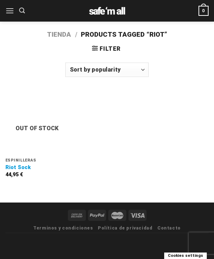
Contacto (169, 228)
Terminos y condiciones (63, 228)
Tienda (59, 34)
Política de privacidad (125, 228)
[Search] (22, 11)
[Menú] (9, 10)
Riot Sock (18, 167)
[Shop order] (107, 70)
